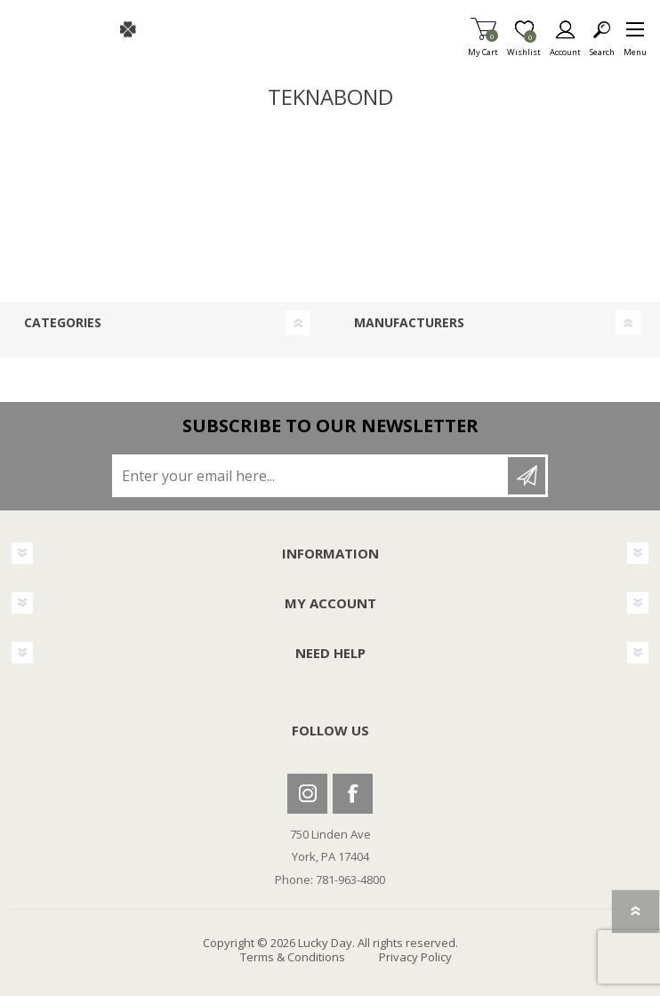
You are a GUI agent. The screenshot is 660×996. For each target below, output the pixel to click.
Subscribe (526, 475)
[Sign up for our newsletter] (311, 475)
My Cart (483, 46)
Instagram (307, 794)
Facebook (353, 794)
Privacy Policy (415, 957)
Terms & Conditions (292, 957)
